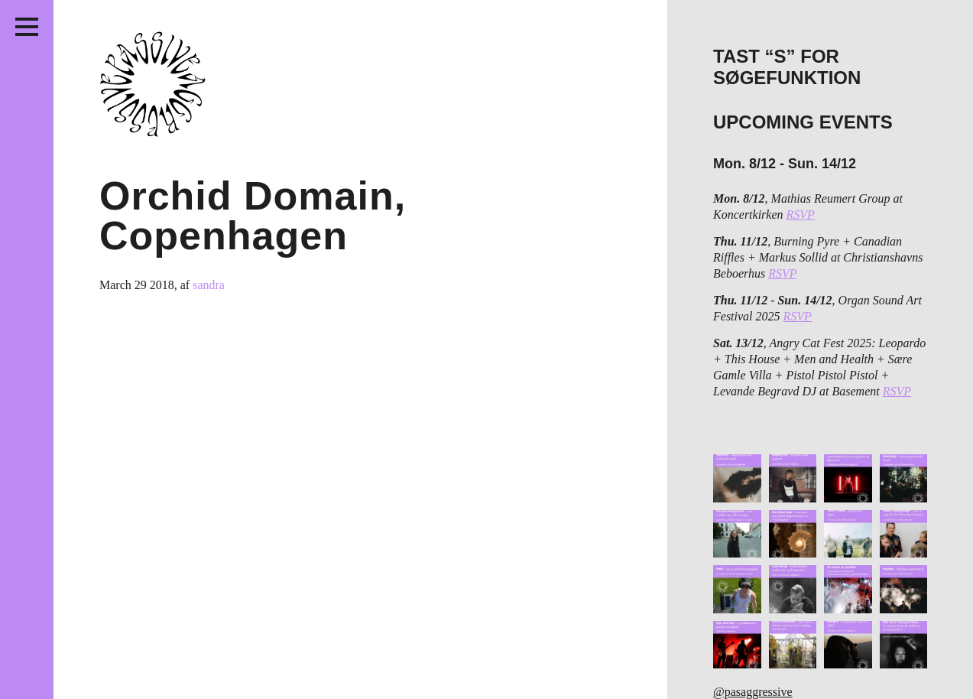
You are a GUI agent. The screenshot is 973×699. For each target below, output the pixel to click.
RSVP (801, 214)
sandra (209, 284)
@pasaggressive (753, 691)
